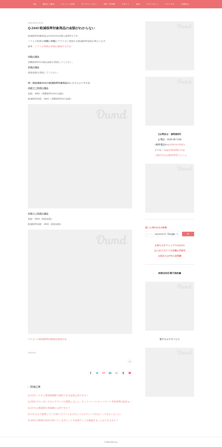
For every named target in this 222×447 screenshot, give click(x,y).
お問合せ (185, 4)
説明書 (178, 256)
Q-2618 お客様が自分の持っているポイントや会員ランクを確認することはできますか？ (73, 420)
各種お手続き (179, 250)
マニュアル (171, 245)
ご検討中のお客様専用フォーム (170, 155)
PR (170, 256)
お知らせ (159, 245)
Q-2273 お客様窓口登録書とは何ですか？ (49, 408)
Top (34, 4)
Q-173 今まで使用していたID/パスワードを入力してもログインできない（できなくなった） (75, 414)
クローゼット (152, 4)
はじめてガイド (162, 250)
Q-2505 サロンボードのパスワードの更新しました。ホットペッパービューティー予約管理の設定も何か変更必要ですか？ (80, 401)
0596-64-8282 (176, 144)
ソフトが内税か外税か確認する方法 (53, 46)
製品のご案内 (48, 4)
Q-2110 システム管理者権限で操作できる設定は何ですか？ (58, 395)
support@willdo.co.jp (174, 150)
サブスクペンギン (89, 4)
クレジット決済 (68, 4)
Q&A (138, 4)
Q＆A (182, 245)
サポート (125, 4)
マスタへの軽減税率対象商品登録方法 (47, 339)
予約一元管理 (109, 4)
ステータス (170, 4)
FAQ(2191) (32, 353)
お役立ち (162, 256)
